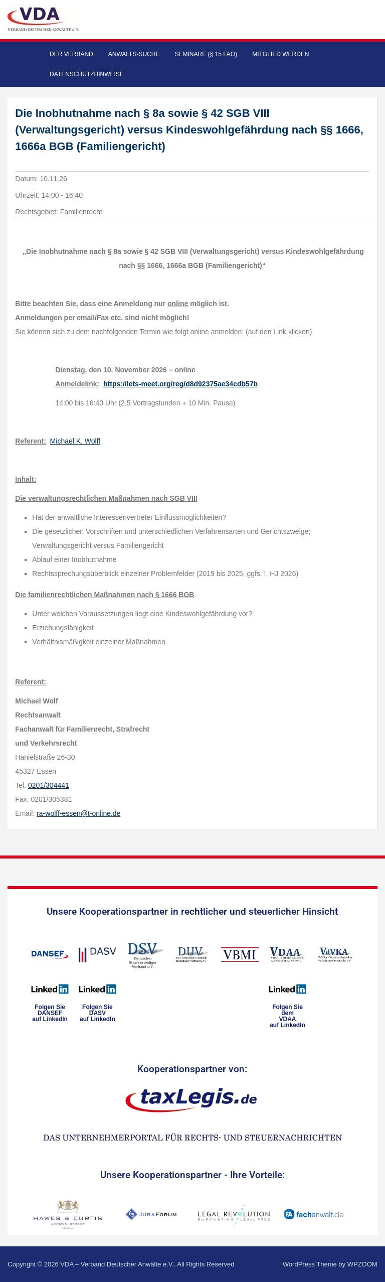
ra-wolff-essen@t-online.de (78, 813)
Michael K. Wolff (75, 441)
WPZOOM (362, 1264)
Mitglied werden (280, 54)
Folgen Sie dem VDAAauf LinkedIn (287, 1016)
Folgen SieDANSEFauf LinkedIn (50, 1013)
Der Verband (71, 54)
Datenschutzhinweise (87, 74)
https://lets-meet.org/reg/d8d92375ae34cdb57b (180, 384)
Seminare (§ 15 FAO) (205, 54)
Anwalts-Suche (134, 54)
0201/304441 (48, 785)
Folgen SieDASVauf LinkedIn (97, 1013)
